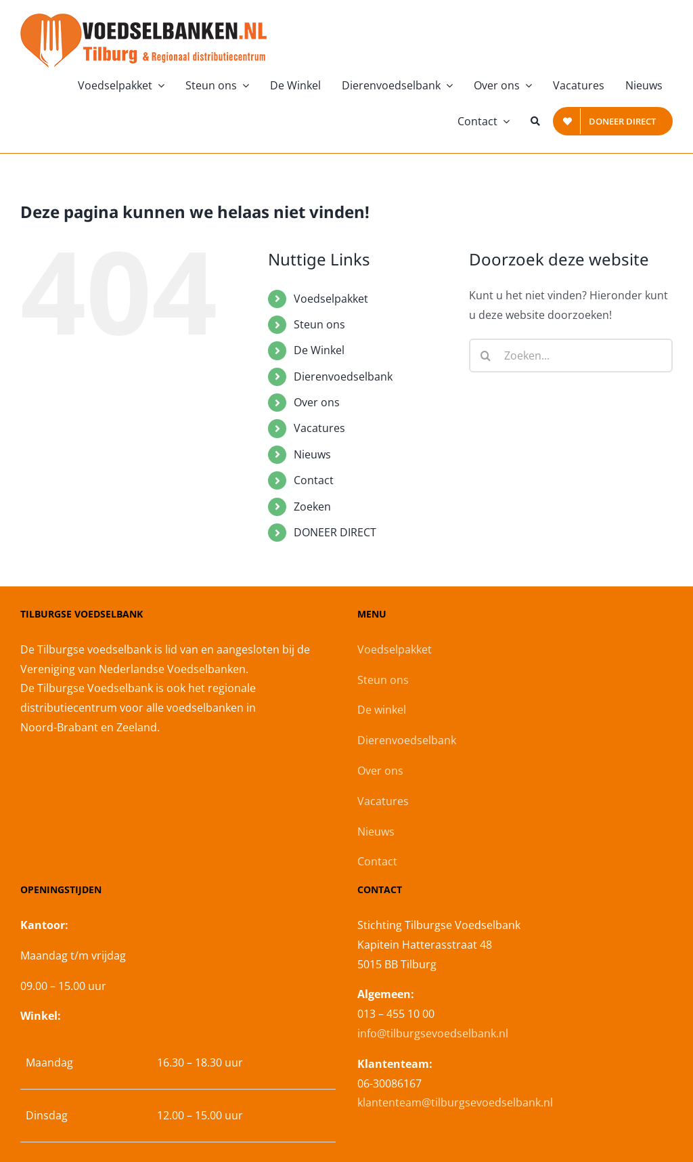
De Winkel (319, 350)
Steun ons (319, 324)
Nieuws (312, 454)
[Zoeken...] (571, 355)
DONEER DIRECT (335, 532)
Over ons (317, 402)
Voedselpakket (331, 298)
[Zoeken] (535, 121)
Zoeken (312, 506)
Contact (314, 480)
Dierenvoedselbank (343, 376)
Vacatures (319, 428)
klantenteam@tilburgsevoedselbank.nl (455, 1102)
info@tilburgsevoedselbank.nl (432, 1033)
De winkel (381, 709)
